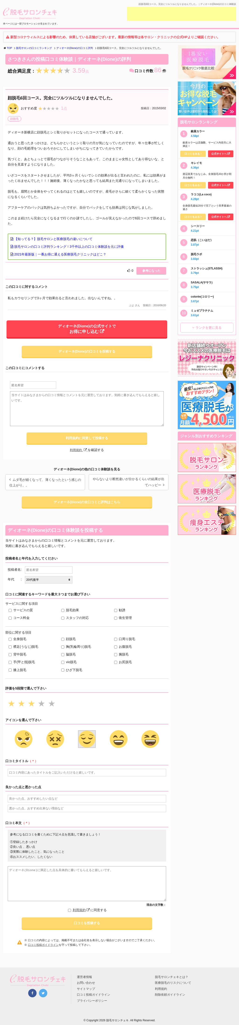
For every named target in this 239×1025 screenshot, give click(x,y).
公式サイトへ (219, 153)
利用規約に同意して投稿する (87, 441)
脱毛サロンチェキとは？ (171, 977)
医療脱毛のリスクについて (173, 983)
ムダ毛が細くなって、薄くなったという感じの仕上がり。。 (45, 486)
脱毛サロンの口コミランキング (34, 48)
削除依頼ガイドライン (170, 995)
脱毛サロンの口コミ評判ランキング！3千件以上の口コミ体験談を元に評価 (67, 246)
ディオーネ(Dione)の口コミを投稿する (86, 354)
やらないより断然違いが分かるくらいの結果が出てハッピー (128, 486)
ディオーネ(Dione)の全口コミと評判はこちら (87, 506)
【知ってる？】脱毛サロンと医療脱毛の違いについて (51, 239)
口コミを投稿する (87, 928)
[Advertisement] (181, 14)
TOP (9, 48)
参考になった (149, 271)
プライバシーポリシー (92, 1000)
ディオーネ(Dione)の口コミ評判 (74, 48)
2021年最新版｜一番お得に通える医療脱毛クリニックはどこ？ (58, 254)
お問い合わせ (86, 983)
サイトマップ (86, 989)
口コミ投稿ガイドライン (43, 949)
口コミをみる (192, 153)
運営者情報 (84, 977)
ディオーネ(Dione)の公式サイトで (87, 330)
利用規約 (78, 453)
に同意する (90, 914)
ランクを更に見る (208, 327)
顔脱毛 (14, 118)
